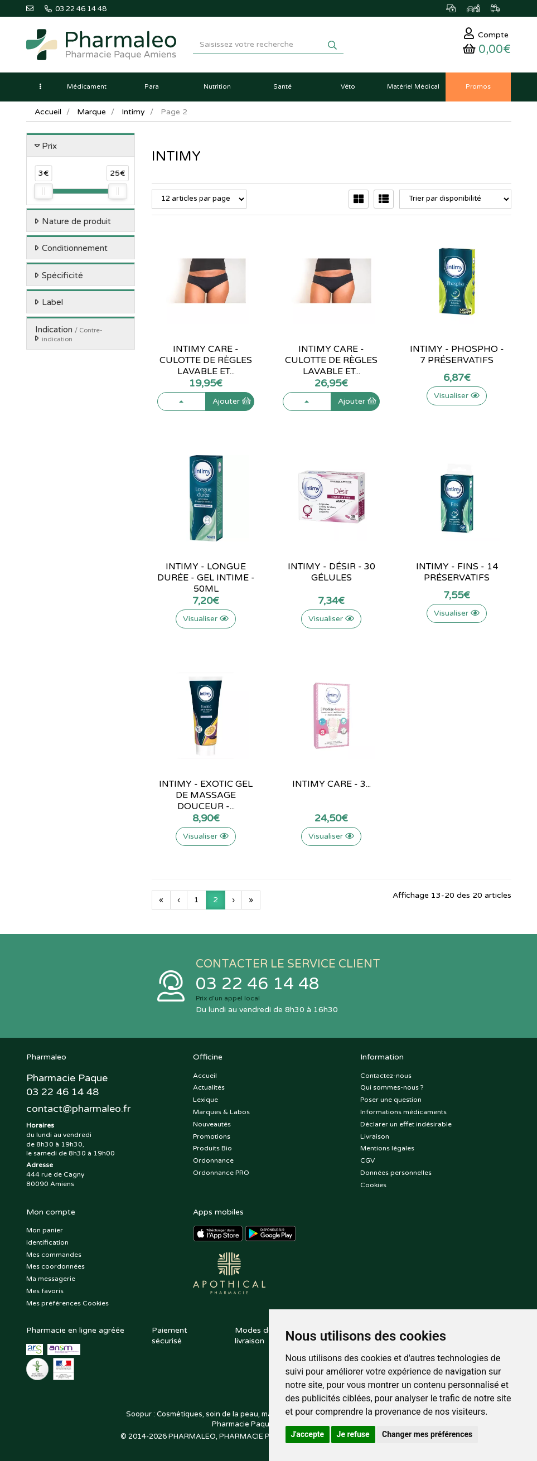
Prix (49, 146)
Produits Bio (212, 1149)
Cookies (373, 1185)
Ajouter (231, 395)
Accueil (48, 112)
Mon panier (44, 1231)
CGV (367, 1161)
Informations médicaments (403, 1112)
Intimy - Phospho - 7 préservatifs (457, 355)
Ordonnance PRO (221, 1173)
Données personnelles (396, 1173)
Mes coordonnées (55, 1267)
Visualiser (457, 395)
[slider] (43, 192)
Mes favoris (45, 1291)
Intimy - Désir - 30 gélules (331, 572)
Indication (69, 334)
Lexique (205, 1100)
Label (52, 303)
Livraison (374, 1136)
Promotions (211, 1136)
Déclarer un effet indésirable (406, 1124)
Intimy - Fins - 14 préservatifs (457, 572)
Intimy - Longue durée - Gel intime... (206, 572)
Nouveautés (212, 1124)
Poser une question (391, 1100)
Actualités (209, 1088)
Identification (47, 1242)
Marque (91, 112)
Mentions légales (387, 1149)
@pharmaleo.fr (78, 1108)
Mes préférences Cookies (67, 1303)
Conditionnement (75, 249)
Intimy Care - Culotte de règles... (206, 355)
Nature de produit (76, 221)
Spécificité (62, 275)
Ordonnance (213, 1161)
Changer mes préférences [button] (427, 1434)
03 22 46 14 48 (258, 984)
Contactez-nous (386, 1076)
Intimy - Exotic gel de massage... (206, 789)
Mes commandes (53, 1255)
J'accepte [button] (308, 1434)
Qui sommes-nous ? (392, 1088)
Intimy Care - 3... (331, 784)
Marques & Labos (221, 1112)
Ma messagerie (50, 1279)
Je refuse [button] (353, 1434)
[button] (40, 86)
